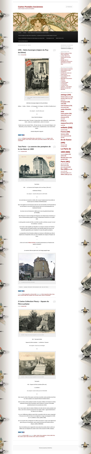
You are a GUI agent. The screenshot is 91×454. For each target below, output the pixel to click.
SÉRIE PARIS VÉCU (60, 38)
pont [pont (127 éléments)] (68, 167)
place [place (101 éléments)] (63, 167)
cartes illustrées (38, 138)
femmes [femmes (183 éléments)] (65, 134)
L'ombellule (63, 81)
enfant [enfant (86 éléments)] (63, 125)
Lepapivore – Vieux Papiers (66, 86)
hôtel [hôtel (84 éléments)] (62, 137)
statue (27, 436)
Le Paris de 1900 (33, 294)
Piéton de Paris (31, 242)
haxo (19, 295)
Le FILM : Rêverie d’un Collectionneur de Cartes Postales (66, 57)
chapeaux (23, 139)
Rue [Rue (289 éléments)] (64, 169)
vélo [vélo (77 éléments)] (69, 172)
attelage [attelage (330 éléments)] (66, 95)
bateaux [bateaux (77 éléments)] (63, 100)
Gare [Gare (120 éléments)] (63, 135)
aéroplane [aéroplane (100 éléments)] (64, 98)
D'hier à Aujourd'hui (26, 294)
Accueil (19, 32)
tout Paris (36, 295)
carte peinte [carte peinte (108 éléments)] (65, 107)
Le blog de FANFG (64, 82)
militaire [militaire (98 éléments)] (63, 155)
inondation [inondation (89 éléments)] (64, 146)
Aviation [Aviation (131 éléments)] (64, 96)
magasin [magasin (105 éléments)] (68, 154)
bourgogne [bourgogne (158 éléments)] (65, 101)
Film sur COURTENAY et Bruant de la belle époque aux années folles (31, 38)
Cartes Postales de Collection (67, 68)
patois (36, 139)
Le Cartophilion (64, 83)
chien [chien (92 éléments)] (63, 118)
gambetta (44, 435)
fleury (53, 294)
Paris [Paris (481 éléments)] (65, 162)
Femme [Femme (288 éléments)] (65, 132)
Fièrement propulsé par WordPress (45, 447)
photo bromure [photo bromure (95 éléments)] (65, 165)
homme (33, 139)
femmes (30, 139)
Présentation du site (50, 38)
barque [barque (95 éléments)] (70, 98)
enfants (38, 435)
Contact (24, 32)
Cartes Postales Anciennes (30, 7)
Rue (34, 295)
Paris (28, 295)
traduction (45, 139)
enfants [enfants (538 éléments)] (66, 127)
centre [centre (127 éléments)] (64, 115)
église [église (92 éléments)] (70, 174)
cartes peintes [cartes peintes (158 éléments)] (66, 113)
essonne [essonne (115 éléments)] (64, 129)
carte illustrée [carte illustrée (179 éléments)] (66, 105)
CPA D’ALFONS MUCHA (23, 41)
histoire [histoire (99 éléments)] (68, 135)
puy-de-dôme (40, 139)
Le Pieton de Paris (64, 85)
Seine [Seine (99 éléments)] (70, 169)
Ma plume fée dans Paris (66, 88)
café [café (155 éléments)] (63, 103)
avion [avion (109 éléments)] (70, 96)
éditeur (50, 294)
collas (27, 139)
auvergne (48, 138)
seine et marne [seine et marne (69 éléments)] (64, 171)
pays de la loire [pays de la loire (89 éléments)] (64, 163)
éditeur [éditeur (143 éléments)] (64, 174)
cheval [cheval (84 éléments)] (69, 115)
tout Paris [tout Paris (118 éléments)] (64, 172)
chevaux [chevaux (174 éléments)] (65, 117)
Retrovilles (63, 89)
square (24, 436)
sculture (21, 436)
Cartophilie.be (63, 71)
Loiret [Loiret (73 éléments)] (62, 154)
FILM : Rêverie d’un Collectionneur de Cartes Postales (38, 32)
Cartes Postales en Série (66, 70)
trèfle (48, 139)
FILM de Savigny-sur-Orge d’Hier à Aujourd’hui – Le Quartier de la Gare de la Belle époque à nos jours (37, 35)
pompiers (31, 295)
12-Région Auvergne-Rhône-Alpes (28, 138)
